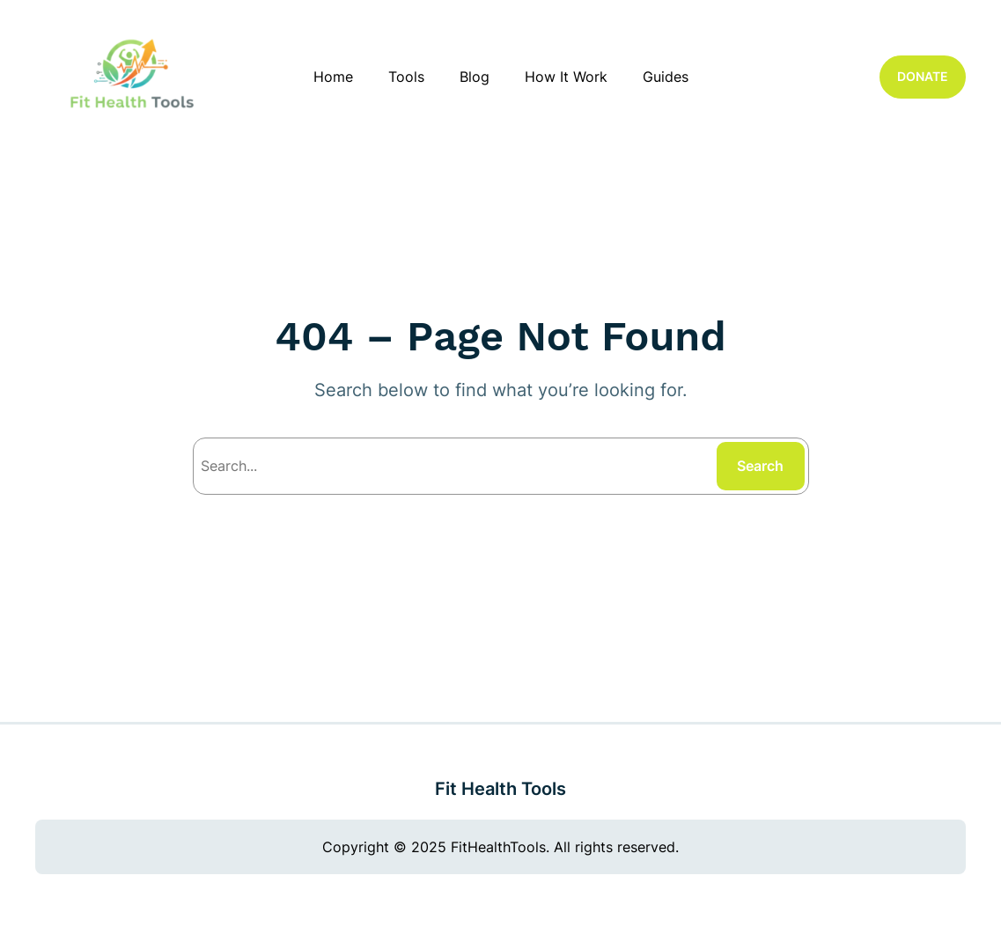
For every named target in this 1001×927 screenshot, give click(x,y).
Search (760, 466)
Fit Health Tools (500, 788)
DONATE (922, 77)
